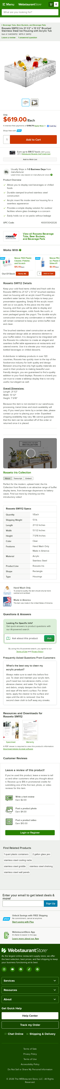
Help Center (30, 1015)
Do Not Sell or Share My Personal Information (30, 1069)
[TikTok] (29, 969)
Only (5, 115)
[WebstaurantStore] (30, 950)
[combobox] (30, 12)
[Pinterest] (37, 969)
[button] (25, 102)
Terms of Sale (30, 1049)
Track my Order (30, 1024)
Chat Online (14, 1033)
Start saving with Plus (23, 922)
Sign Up (50, 903)
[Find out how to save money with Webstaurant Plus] (3, 258)
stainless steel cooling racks (18, 860)
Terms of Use (22, 651)
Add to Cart (48, 273)
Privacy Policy (37, 651)
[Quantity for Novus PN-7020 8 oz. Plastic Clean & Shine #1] (39, 273)
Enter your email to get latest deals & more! (29, 897)
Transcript (18, 478)
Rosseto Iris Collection (17, 472)
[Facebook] (20, 969)
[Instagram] (4, 969)
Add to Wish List (30, 159)
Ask (49, 638)
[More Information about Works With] (20, 250)
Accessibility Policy (30, 1064)
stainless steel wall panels (17, 872)
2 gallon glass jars (41, 854)
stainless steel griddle (15, 866)
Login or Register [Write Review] (30, 832)
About (7, 478)
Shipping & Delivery (40, 1033)
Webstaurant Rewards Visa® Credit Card (36, 154)
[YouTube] (12, 969)
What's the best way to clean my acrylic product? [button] (24, 667)
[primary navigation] (8, 4)
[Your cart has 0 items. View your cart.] (53, 4)
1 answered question (27, 37)
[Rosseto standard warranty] (30, 731)
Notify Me (22, 274)
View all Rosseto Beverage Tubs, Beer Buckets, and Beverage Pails (38, 236)
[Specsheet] (10, 731)
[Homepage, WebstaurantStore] (30, 4)
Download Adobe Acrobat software (18, 749)
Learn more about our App (25, 938)
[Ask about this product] (30, 638)
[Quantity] (6, 139)
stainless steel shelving (41, 866)
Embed (28, 478)
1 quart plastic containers (16, 854)
